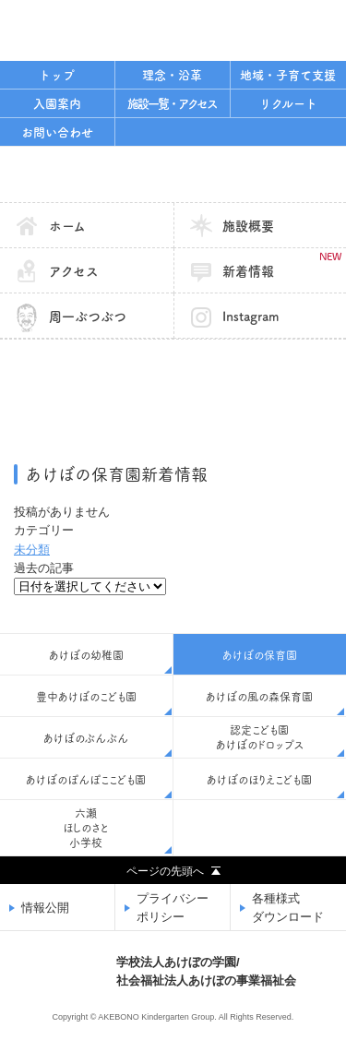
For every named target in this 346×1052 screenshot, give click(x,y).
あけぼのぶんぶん (85, 738)
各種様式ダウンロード (288, 907)
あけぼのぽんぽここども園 (86, 779)
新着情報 (281, 264)
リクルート (288, 104)
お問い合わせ (57, 132)
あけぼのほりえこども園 (259, 779)
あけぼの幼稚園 (86, 655)
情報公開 (45, 908)
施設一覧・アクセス (172, 104)
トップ (57, 75)
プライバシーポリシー (173, 907)
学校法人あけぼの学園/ (206, 972)
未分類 (32, 549)
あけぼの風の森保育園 (259, 696)
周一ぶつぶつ (87, 316)
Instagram (251, 316)
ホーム (67, 226)
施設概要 (248, 226)
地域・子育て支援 (288, 75)
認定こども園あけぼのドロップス (260, 737)
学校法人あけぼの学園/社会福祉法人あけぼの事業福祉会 (115, 28)
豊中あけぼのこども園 (86, 696)
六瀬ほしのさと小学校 (86, 827)
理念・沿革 (172, 75)
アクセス (74, 271)
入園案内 (57, 104)
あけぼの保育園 (173, 174)
